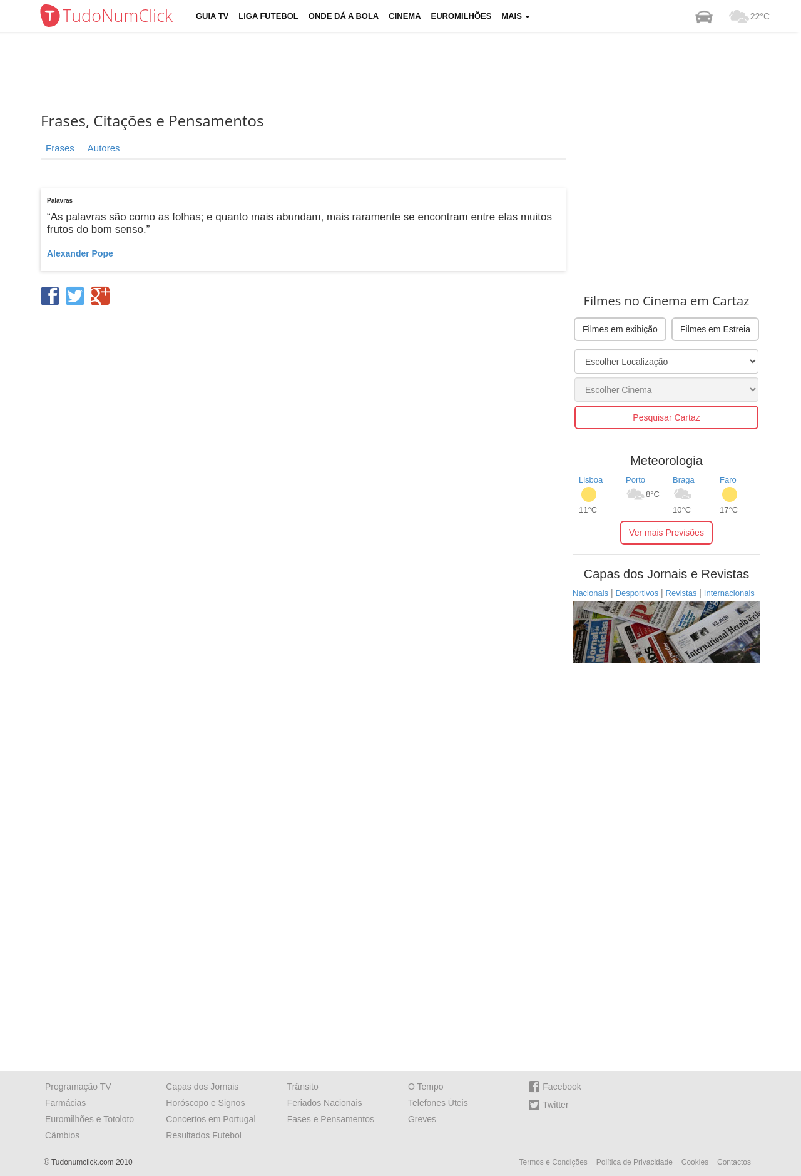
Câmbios (62, 1135)
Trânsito (303, 1086)
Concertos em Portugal (210, 1119)
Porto (635, 479)
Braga (684, 479)
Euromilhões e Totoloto (89, 1119)
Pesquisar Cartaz (666, 417)
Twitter (548, 1105)
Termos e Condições (553, 1162)
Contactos (734, 1162)
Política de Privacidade (634, 1162)
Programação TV (78, 1086)
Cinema (405, 16)
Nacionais (590, 593)
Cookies (694, 1162)
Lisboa (591, 479)
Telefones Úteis (438, 1103)
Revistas (681, 593)
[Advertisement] (410, 72)
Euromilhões (461, 16)
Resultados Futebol (204, 1135)
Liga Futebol (268, 16)
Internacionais (729, 593)
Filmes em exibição (620, 329)
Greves (422, 1119)
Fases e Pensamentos (330, 1119)
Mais (515, 16)
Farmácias (65, 1103)
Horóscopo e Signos (205, 1103)
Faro (728, 479)
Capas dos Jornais (202, 1086)
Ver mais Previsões (666, 533)
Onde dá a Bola (344, 16)
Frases (60, 148)
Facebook (555, 1086)
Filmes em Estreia (715, 329)
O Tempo (426, 1086)
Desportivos (637, 593)
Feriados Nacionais (324, 1103)
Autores (104, 148)
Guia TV (212, 16)
